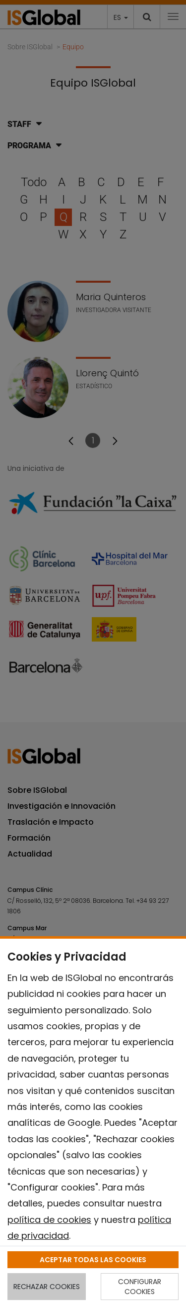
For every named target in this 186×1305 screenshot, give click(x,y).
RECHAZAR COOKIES (46, 1287)
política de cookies (49, 1219)
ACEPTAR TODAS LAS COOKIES (93, 1260)
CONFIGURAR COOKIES (139, 1287)
